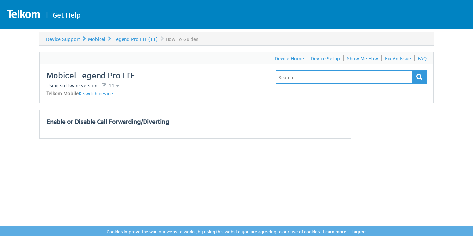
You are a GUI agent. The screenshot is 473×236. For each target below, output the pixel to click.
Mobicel (96, 38)
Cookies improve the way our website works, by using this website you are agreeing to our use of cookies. (214, 231)
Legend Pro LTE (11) (135, 38)
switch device (98, 93)
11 (111, 85)
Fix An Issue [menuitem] (398, 58)
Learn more (334, 231)
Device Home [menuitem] (289, 58)
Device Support (63, 38)
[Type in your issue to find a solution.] (344, 77)
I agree (358, 231)
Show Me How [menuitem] (362, 58)
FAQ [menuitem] (422, 58)
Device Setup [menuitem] (325, 58)
